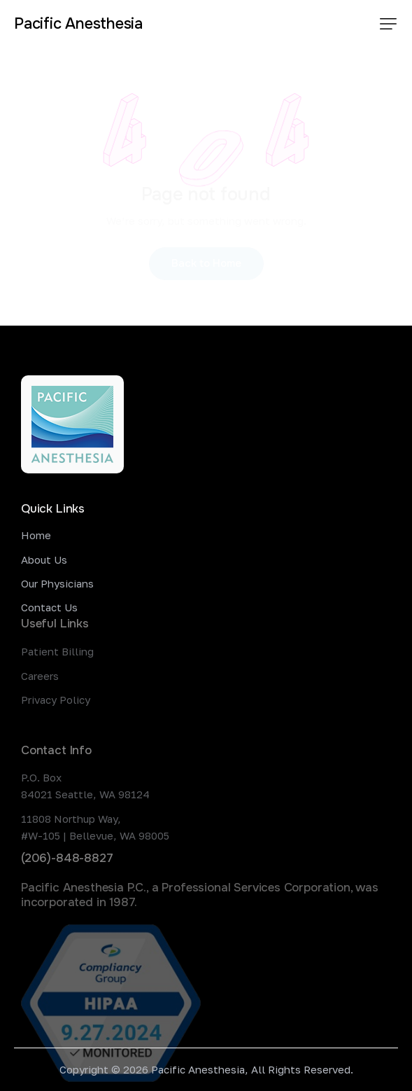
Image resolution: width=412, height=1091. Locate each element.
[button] (388, 24)
